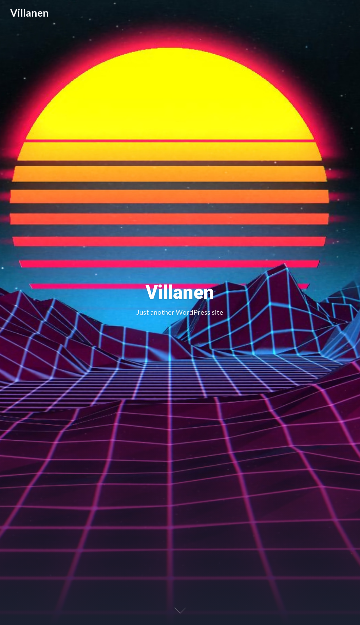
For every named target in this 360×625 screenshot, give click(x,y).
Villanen (29, 13)
